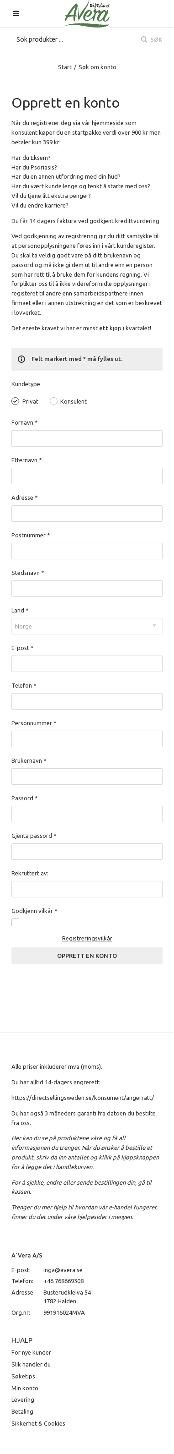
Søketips (23, 1376)
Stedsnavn (27, 572)
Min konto (24, 1388)
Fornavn (24, 422)
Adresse (24, 497)
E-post (22, 648)
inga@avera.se (63, 1270)
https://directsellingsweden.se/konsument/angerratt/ (82, 1097)
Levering (22, 1399)
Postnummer (30, 535)
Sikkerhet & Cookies (38, 1423)
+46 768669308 (63, 1281)
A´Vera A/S (26, 1255)
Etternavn (26, 460)
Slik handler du (31, 1364)
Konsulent (73, 401)
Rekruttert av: (29, 873)
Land (20, 610)
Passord (24, 798)
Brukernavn (29, 760)
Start (65, 67)
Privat (30, 401)
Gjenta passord (34, 835)
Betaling (22, 1411)
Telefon (24, 685)
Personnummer (34, 723)
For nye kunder (31, 1352)
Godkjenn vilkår (34, 910)
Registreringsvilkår (87, 938)
